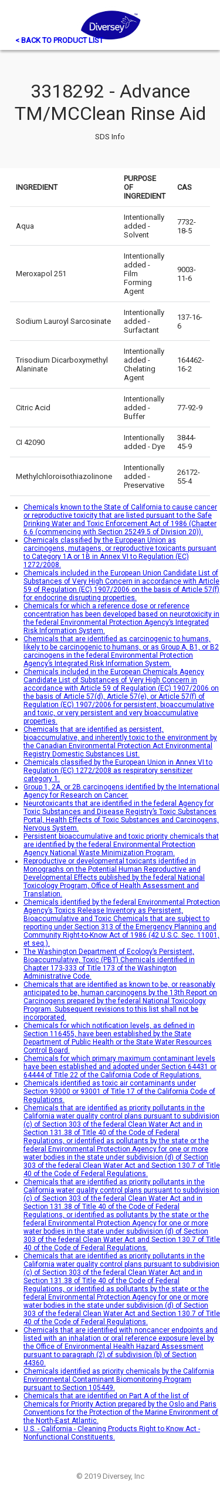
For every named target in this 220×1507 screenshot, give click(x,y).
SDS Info (110, 136)
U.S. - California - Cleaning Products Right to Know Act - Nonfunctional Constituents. (111, 1433)
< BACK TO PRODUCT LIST (59, 40)
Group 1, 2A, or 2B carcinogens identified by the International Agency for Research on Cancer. (121, 791)
